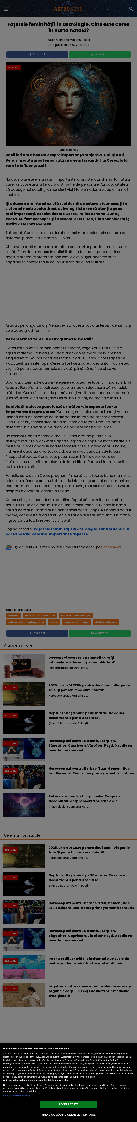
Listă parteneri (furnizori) (16, 1095)
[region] (68, 1082)
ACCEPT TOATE (68, 1104)
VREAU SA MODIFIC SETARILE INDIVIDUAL (68, 1114)
